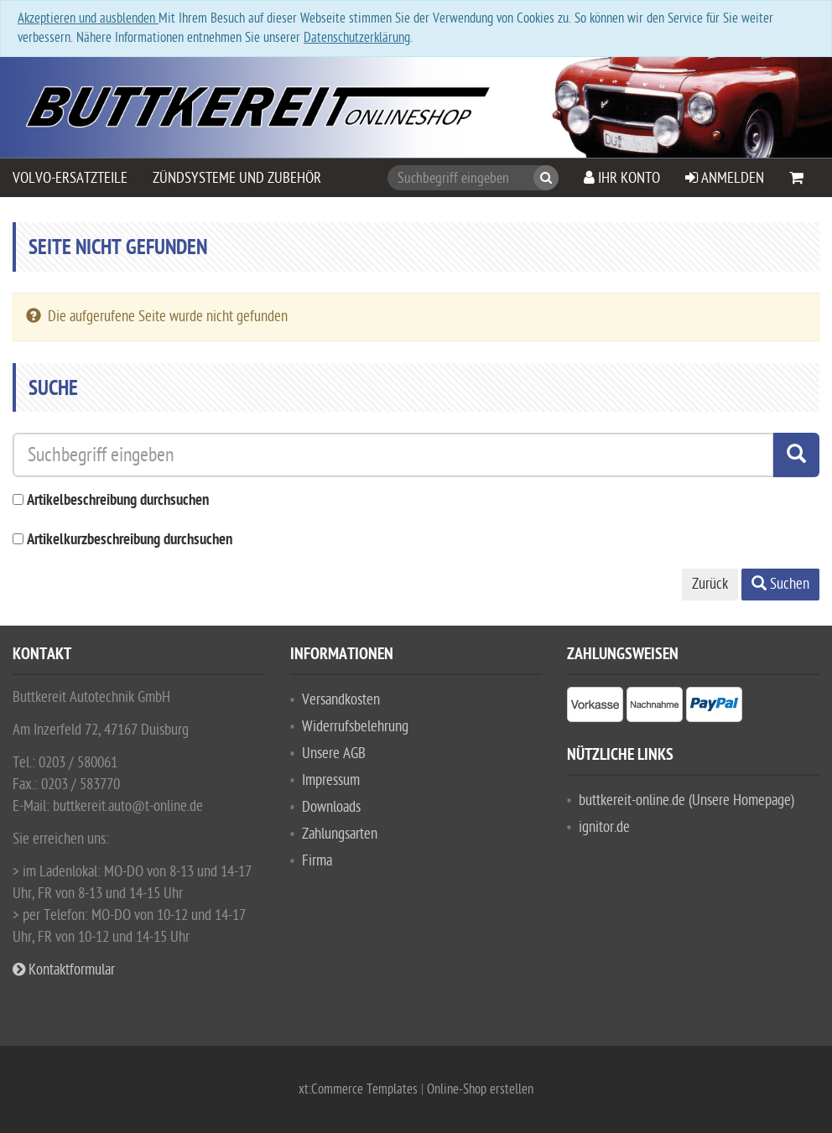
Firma (317, 861)
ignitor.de (604, 827)
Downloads (331, 807)
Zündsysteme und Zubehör (237, 178)
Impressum (331, 780)
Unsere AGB (334, 753)
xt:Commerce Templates (360, 1089)
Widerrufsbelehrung (355, 726)
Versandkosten (341, 700)
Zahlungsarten (339, 834)
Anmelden (724, 178)
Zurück (710, 584)
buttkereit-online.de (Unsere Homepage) (686, 800)
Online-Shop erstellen (480, 1089)
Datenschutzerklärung (357, 37)
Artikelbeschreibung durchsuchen (118, 501)
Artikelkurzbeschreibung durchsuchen (129, 540)
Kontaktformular (64, 970)
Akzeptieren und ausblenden (88, 18)
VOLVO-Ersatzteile (70, 178)
